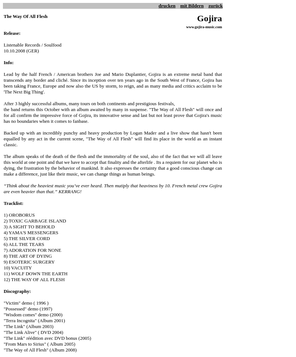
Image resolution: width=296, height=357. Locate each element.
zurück (215, 5)
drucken (167, 5)
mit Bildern (192, 5)
